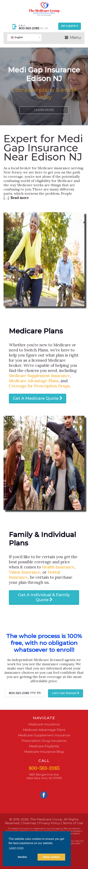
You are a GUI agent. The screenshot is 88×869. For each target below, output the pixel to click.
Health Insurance (58, 566)
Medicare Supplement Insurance (39, 375)
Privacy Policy (49, 823)
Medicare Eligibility (44, 746)
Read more (19, 198)
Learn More (44, 110)
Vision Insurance (24, 572)
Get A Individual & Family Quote (44, 597)
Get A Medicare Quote (36, 398)
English (17, 37)
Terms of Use (73, 823)
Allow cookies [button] (51, 857)
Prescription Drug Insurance (44, 740)
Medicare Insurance (44, 724)
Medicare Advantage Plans (33, 380)
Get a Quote (68, 26)
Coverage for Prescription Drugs (39, 385)
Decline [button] (22, 857)
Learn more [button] (16, 847)
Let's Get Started (64, 693)
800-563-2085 (25, 693)
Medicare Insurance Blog (44, 751)
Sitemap (29, 823)
